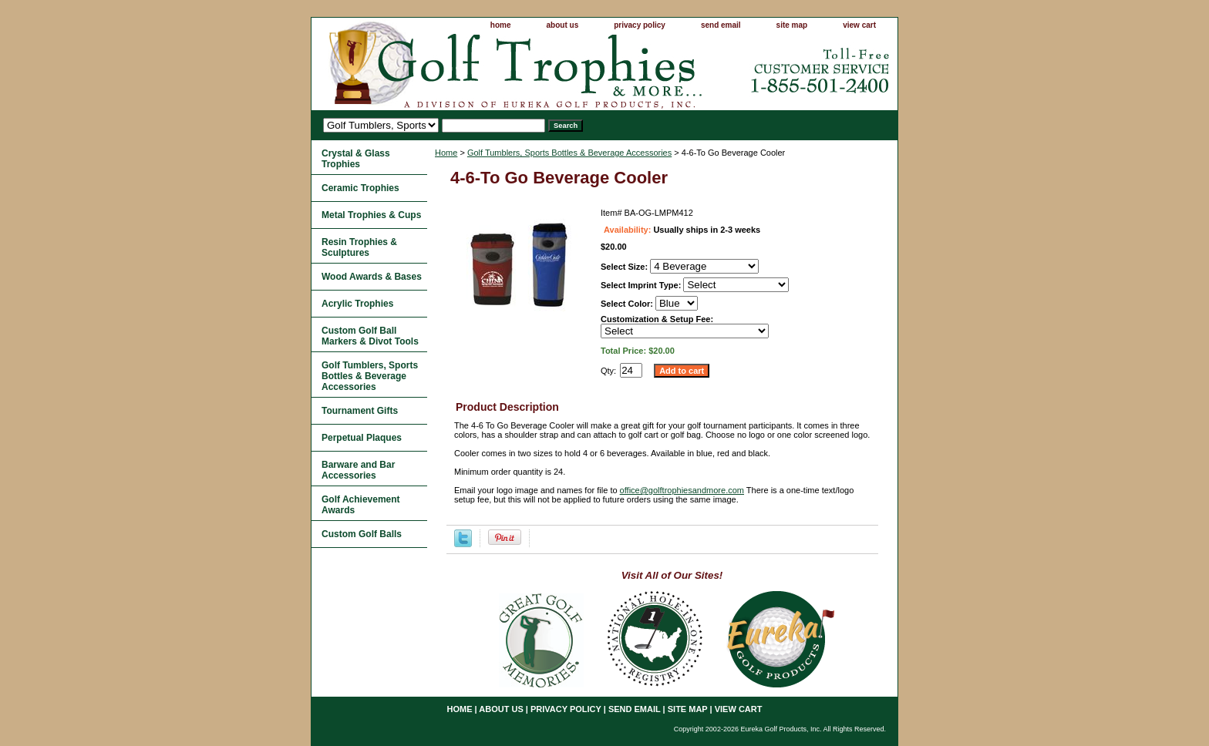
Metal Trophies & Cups (371, 215)
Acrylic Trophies (357, 303)
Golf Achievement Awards (361, 505)
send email (721, 25)
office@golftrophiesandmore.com (682, 490)
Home (446, 152)
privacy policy (639, 25)
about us (563, 25)
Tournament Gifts (360, 410)
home (500, 25)
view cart (859, 25)
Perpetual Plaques (362, 437)
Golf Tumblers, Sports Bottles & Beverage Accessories (569, 152)
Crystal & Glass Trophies (356, 159)
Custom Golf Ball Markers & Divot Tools (370, 336)
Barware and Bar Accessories (358, 470)
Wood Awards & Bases (372, 276)
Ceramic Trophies (360, 188)
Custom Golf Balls (362, 534)
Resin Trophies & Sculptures (359, 247)
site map (792, 25)
